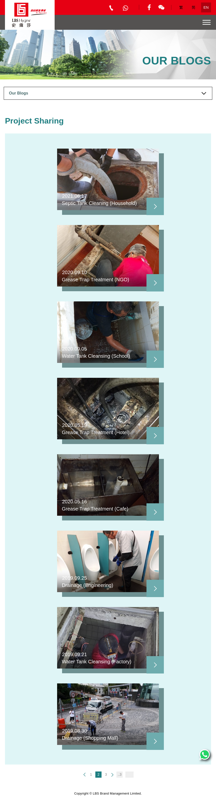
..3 (120, 774)
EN (206, 7)
